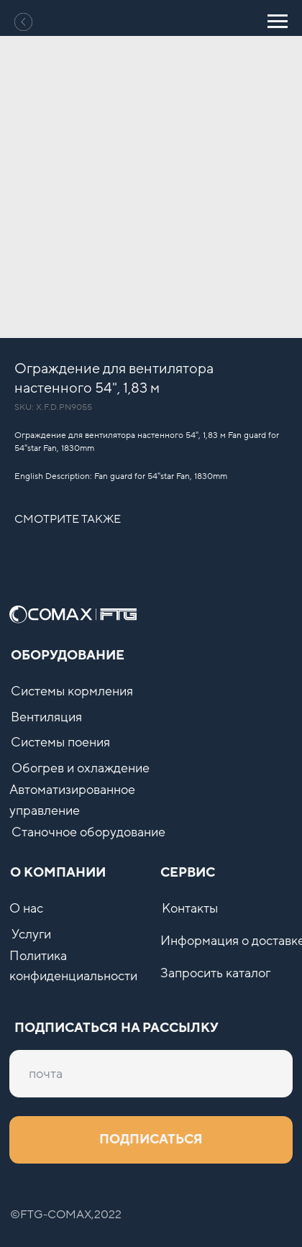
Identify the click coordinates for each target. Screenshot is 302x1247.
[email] (151, 1073)
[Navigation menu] (277, 21)
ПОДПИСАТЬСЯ (151, 1139)
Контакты (190, 908)
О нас (26, 908)
